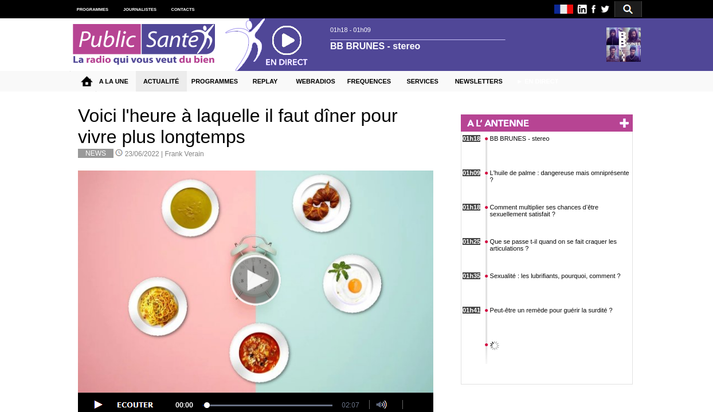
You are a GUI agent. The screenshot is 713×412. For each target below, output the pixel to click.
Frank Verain (184, 154)
